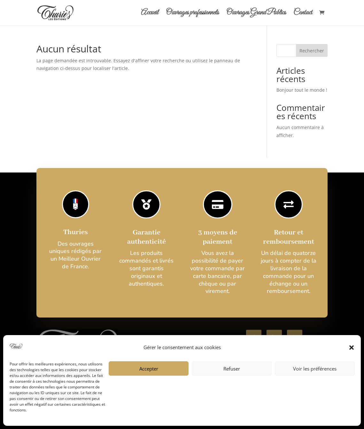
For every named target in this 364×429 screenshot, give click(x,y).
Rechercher (311, 51)
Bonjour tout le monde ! (301, 90)
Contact (302, 14)
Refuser (231, 368)
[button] (351, 347)
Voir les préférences (315, 368)
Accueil (149, 14)
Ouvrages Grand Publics (256, 14)
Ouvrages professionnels (192, 14)
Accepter (148, 368)
